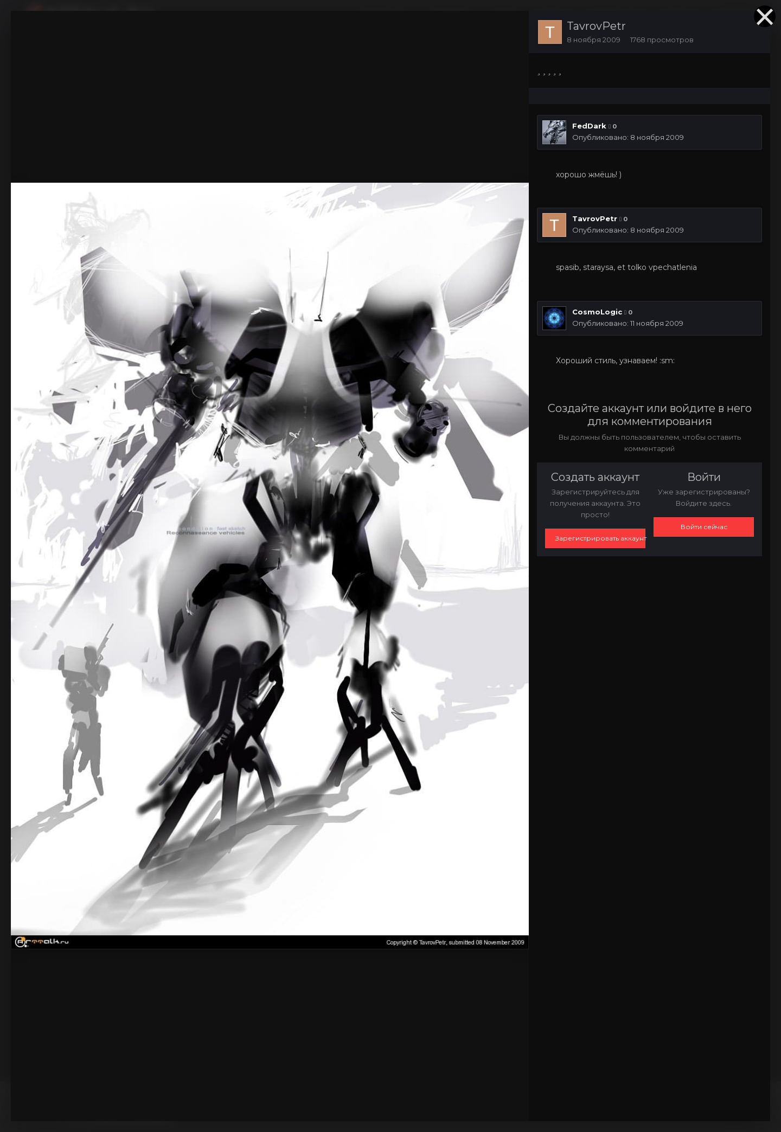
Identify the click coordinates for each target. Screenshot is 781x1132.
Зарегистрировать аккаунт (600, 538)
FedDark (589, 125)
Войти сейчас (704, 527)
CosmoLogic (597, 311)
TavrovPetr (596, 26)
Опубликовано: (628, 137)
